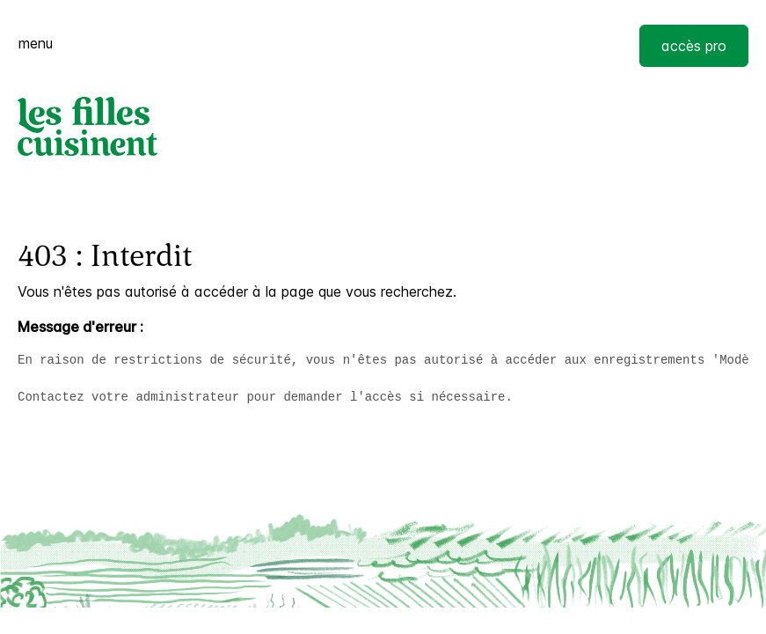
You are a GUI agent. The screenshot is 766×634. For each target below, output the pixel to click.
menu (35, 43)
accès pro (693, 46)
